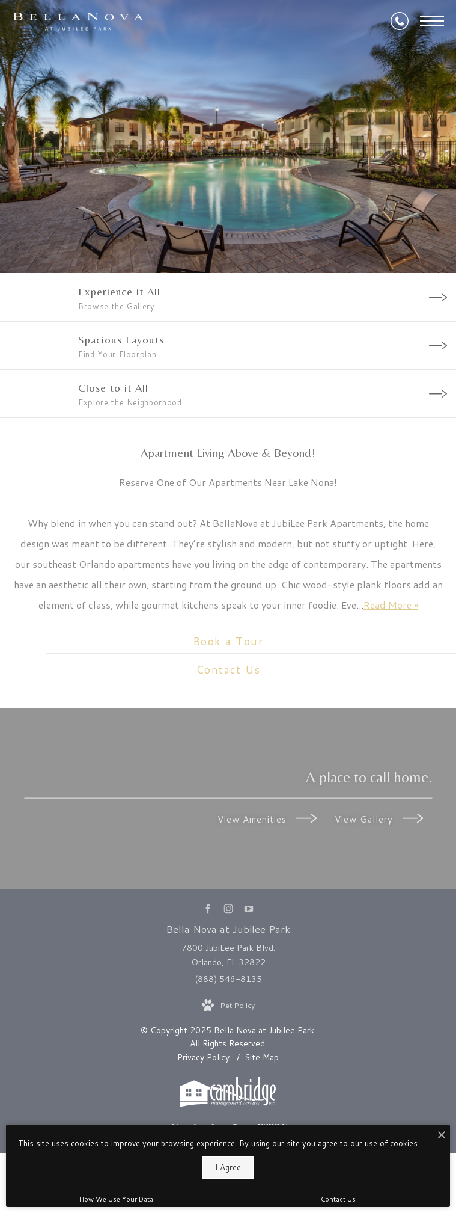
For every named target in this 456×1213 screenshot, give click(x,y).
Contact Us (338, 1199)
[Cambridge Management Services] (228, 1104)
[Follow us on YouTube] (248, 908)
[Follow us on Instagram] (228, 908)
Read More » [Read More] (390, 605)
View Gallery (379, 818)
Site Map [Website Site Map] (262, 1057)
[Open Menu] (432, 21)
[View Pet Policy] (228, 1005)
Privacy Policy (203, 1057)
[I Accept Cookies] (441, 1135)
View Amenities (267, 818)
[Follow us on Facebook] (207, 908)
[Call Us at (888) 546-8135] (400, 21)
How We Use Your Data (116, 1199)
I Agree (228, 1167)
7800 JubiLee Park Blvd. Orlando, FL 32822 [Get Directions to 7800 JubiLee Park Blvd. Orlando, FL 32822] (228, 955)
